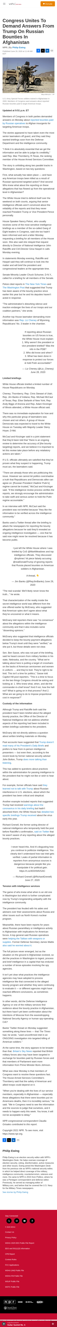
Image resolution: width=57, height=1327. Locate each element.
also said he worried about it (17, 945)
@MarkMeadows (36, 551)
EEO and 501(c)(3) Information (17, 1249)
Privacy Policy (10, 1238)
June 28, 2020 (38, 372)
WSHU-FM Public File (14, 1276)
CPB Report (10, 1254)
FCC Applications (12, 1265)
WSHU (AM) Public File (14, 1270)
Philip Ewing (18, 47)
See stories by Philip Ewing (15, 1192)
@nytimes (19, 558)
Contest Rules (10, 1260)
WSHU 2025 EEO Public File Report (19, 1243)
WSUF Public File (12, 1281)
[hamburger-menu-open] (4, 3)
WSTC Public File (12, 1287)
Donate (48, 4)
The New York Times (36, 284)
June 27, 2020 (32, 880)
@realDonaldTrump (23, 562)
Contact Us (9, 1232)
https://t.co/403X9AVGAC (32, 871)
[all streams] (53, 1324)
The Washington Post (14, 287)
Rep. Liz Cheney (28, 320)
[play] (4, 1324)
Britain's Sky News (22, 1051)
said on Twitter (41, 831)
